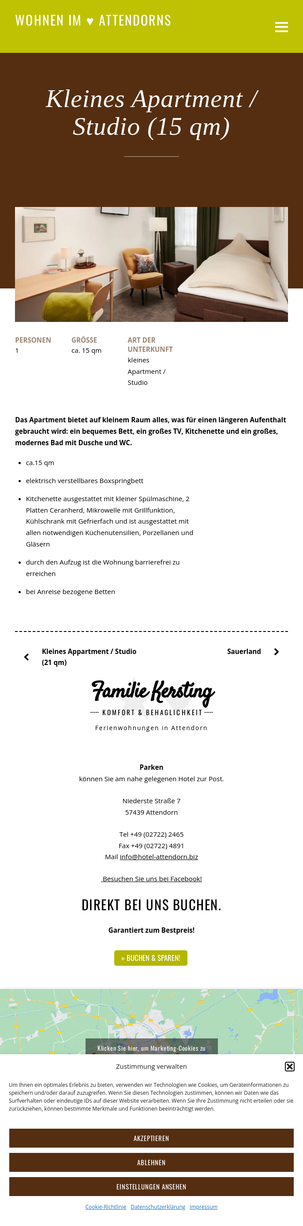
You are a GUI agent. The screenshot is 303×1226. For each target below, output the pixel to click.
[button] (289, 1066)
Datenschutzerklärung (158, 1207)
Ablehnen (151, 1162)
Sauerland (250, 651)
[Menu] (281, 26)
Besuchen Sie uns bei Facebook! (151, 878)
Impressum (203, 1207)
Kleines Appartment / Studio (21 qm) (83, 656)
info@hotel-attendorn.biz (159, 856)
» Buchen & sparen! (150, 957)
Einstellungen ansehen (151, 1186)
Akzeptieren (151, 1138)
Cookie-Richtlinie (106, 1207)
